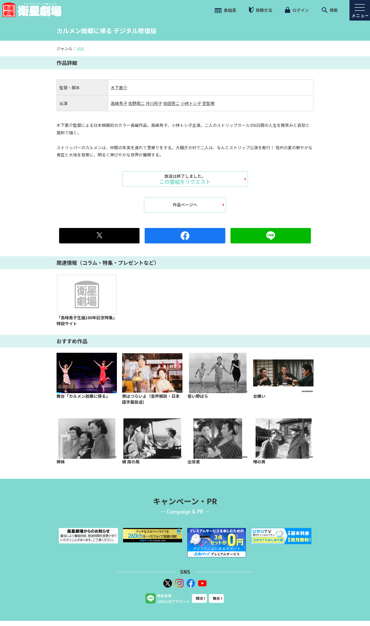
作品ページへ (185, 204)
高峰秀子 (119, 103)
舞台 (216, 598)
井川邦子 (154, 103)
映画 (80, 48)
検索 (330, 10)
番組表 (225, 10)
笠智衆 (208, 103)
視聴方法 (260, 10)
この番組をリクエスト (185, 179)
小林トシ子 (191, 103)
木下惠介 (119, 87)
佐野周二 (136, 103)
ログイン (297, 10)
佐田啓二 (171, 103)
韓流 (199, 598)
